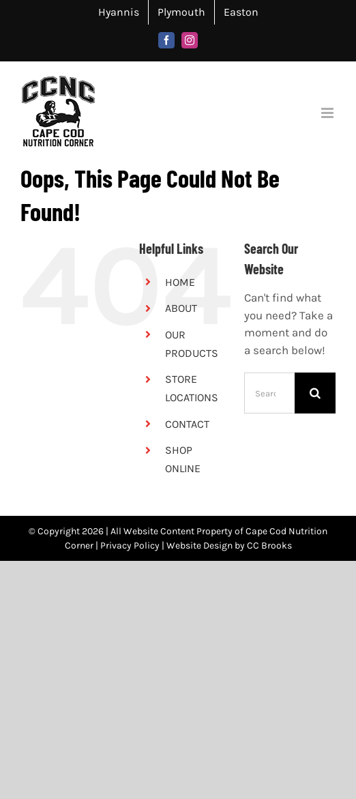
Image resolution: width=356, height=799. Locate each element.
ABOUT (181, 308)
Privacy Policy (130, 545)
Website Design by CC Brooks (229, 545)
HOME (180, 282)
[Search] (315, 393)
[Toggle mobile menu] (328, 113)
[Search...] (269, 393)
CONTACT (187, 424)
